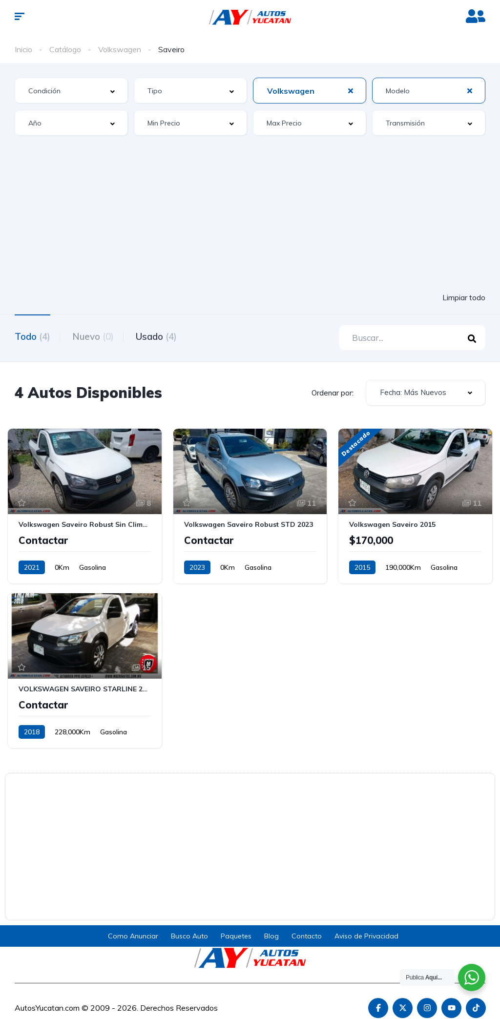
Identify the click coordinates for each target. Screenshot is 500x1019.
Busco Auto (189, 936)
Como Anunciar (133, 936)
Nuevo (95, 336)
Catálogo (65, 49)
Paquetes (236, 936)
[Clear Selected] (350, 90)
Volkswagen (119, 49)
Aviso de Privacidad (366, 936)
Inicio (23, 49)
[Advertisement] (250, 215)
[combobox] (71, 91)
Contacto (307, 936)
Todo (32, 336)
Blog (271, 936)
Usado (161, 336)
